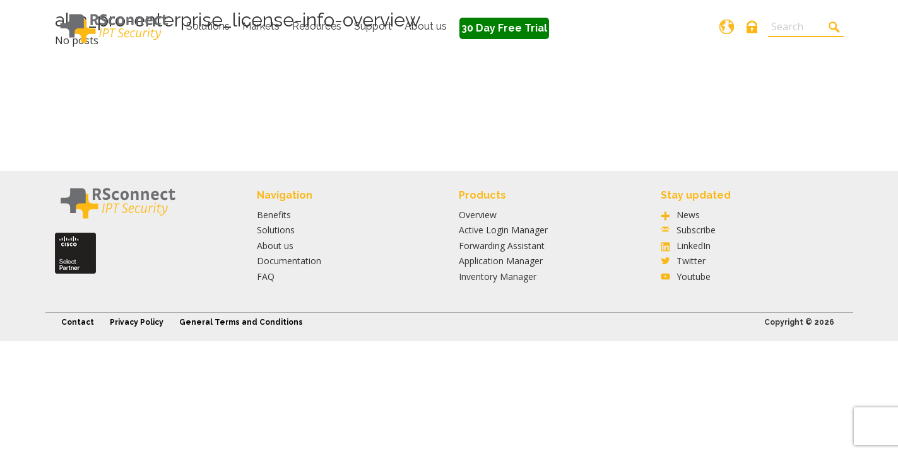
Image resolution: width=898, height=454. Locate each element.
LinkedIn (693, 246)
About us (426, 26)
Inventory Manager (497, 276)
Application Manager (501, 261)
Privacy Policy (136, 322)
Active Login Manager (503, 230)
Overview (478, 215)
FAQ (266, 276)
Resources (316, 26)
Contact (77, 322)
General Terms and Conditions (241, 322)
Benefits (274, 215)
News (688, 215)
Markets (261, 26)
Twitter (691, 261)
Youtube (693, 276)
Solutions (208, 26)
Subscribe (696, 230)
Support (373, 26)
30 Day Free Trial (504, 28)
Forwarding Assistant (502, 246)
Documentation (289, 261)
